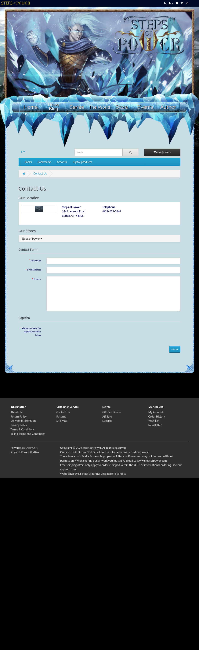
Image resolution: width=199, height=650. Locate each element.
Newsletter (155, 425)
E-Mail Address (34, 269)
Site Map (61, 420)
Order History (156, 416)
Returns (61, 416)
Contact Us (40, 173)
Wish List (153, 420)
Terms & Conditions (22, 429)
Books (28, 162)
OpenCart (32, 448)
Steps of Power (32, 238)
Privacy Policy (18, 425)
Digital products (82, 162)
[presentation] (75, 333)
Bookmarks (44, 162)
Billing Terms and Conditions (27, 434)
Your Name (36, 260)
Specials (107, 420)
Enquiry (37, 279)
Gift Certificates (111, 412)
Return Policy (18, 416)
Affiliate (107, 416)
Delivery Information (23, 420)
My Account (155, 412)
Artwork (62, 162)
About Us (16, 412)
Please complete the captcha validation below (31, 331)
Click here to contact (113, 473)
